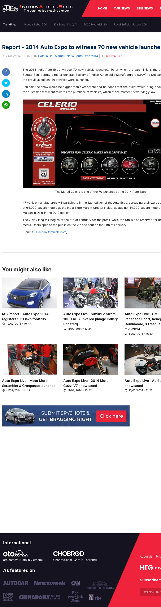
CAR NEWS (122, 8)
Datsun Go (45, 56)
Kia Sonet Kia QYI (65, 24)
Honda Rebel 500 (35, 24)
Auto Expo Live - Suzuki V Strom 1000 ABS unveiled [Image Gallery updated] (90, 319)
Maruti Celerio (64, 56)
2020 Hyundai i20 (95, 24)
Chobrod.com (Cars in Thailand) (75, 560)
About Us (146, 556)
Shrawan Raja (111, 56)
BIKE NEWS (144, 8)
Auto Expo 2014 (87, 56)
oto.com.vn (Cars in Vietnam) (23, 560)
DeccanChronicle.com (51, 232)
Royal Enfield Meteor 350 (130, 24)
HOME (102, 8)
